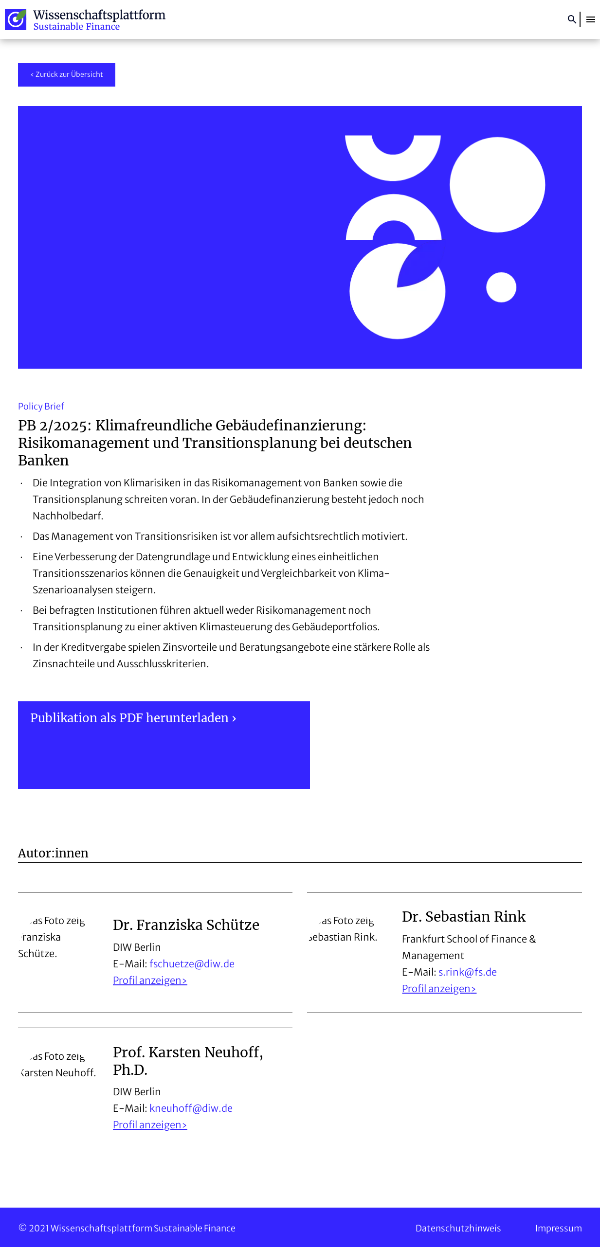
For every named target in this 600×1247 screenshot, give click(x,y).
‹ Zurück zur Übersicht (66, 74)
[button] (591, 19)
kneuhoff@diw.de (191, 1108)
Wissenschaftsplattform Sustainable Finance (85, 19)
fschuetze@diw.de (192, 964)
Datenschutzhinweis (458, 1228)
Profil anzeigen (147, 980)
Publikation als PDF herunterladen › (133, 718)
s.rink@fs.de (467, 972)
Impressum (558, 1228)
